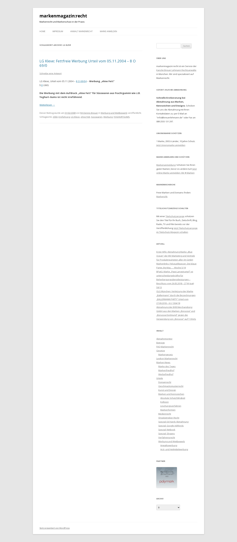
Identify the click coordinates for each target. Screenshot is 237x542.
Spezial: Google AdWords (171, 425)
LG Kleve (75, 116)
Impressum (58, 31)
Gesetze (160, 350)
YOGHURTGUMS (122, 116)
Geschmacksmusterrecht (170, 386)
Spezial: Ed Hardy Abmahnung (173, 421)
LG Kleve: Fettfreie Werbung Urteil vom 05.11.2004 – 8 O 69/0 (88, 63)
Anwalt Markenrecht (81, 31)
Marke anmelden (108, 31)
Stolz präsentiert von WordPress (55, 528)
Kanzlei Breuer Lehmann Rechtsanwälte (176, 70)
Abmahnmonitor (164, 338)
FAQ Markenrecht (165, 346)
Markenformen (167, 409)
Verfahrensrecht (166, 437)
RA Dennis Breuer (89, 112)
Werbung (108, 116)
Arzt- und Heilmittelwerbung (174, 449)
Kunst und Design (167, 390)
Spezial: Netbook (166, 429)
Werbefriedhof (165, 374)
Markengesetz (165, 354)
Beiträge (160, 342)
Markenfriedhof (166, 370)
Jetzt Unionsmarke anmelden (170, 145)
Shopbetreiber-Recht (168, 417)
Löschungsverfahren (170, 405)
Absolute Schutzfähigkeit (172, 398)
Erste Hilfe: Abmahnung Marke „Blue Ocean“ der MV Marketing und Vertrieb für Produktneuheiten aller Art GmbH (175, 255)
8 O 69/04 (81, 81)
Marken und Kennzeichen (171, 394)
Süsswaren (96, 116)
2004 (55, 116)
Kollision (164, 401)
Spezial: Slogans (166, 433)
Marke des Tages (167, 366)
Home (42, 31)
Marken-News (163, 362)
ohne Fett (85, 116)
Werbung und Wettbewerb (114, 112)
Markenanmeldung (165, 164)
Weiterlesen (47, 104)
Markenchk (162, 196)
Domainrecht (164, 382)
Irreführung (64, 116)
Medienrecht (164, 413)
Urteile (159, 378)
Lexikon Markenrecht (166, 358)
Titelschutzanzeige (175, 216)
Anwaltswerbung (168, 445)
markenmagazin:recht (63, 16)
